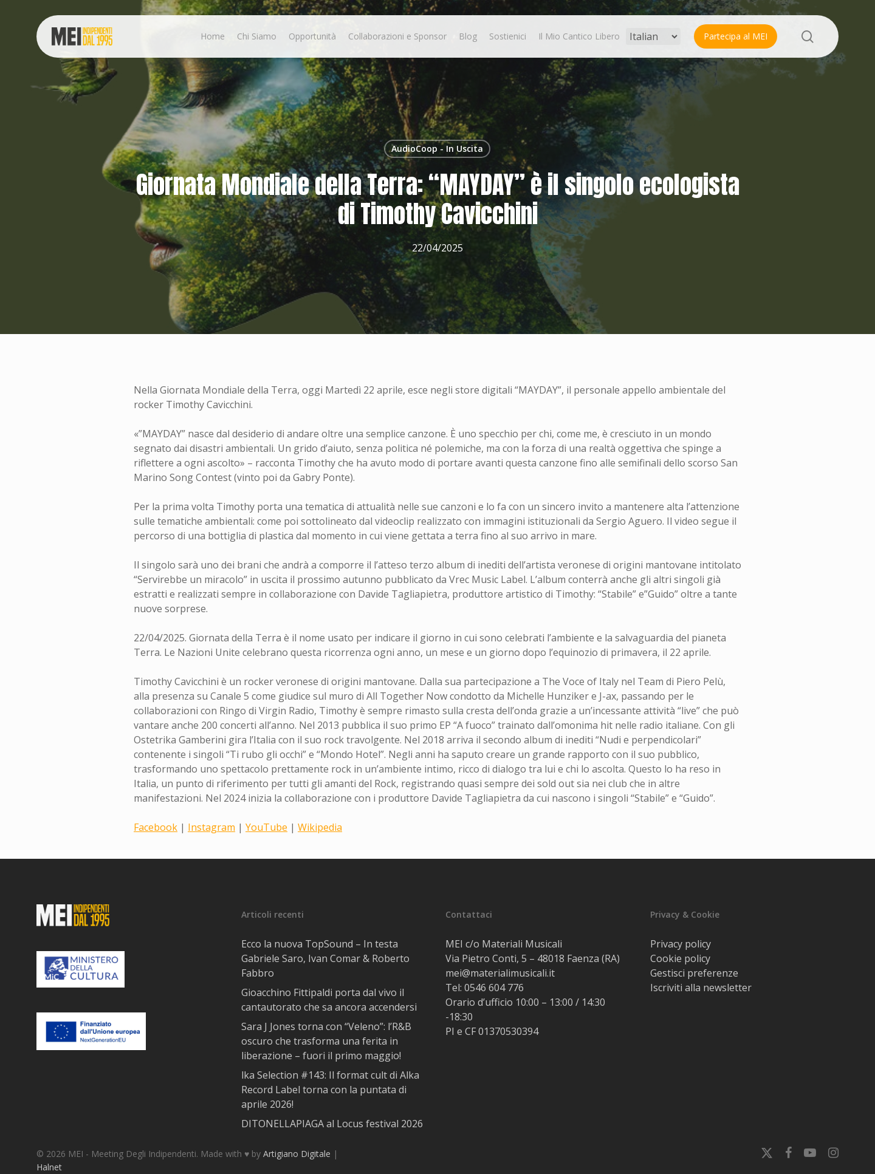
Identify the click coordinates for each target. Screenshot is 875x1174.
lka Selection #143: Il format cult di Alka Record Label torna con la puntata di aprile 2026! (330, 1089)
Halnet (49, 1167)
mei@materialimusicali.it (500, 973)
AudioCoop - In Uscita (437, 148)
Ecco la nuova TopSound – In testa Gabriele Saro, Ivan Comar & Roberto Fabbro (325, 958)
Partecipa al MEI (735, 36)
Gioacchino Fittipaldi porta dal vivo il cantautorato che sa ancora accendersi (329, 1000)
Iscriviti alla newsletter (701, 987)
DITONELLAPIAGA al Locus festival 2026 (332, 1123)
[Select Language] (653, 36)
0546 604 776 (494, 987)
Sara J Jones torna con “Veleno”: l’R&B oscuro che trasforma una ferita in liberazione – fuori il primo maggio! (326, 1041)
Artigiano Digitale (297, 1153)
